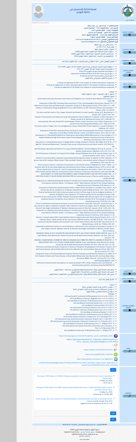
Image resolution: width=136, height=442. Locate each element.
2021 (96, 419)
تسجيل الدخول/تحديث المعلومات (23, 22)
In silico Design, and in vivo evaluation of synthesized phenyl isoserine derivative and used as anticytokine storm (57, 398)
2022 (96, 413)
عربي (110, 20)
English (115, 20)
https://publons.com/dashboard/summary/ (81, 349)
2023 (96, 369)
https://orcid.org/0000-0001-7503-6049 (82, 354)
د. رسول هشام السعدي (71, 431)
